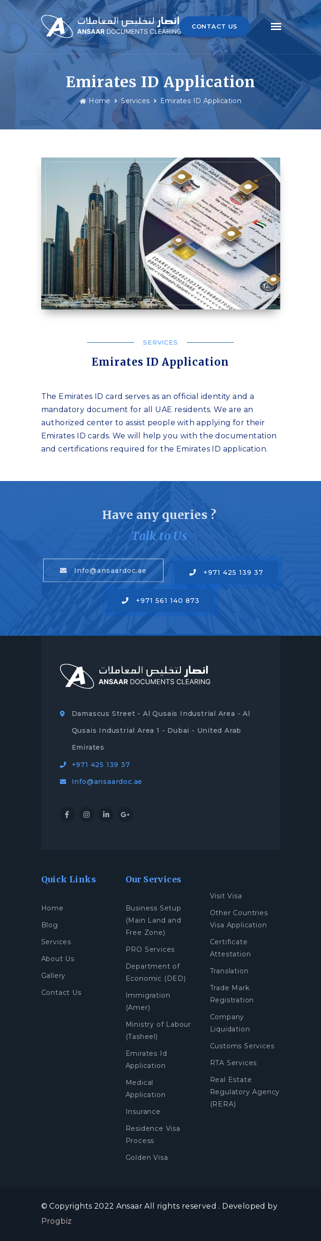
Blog (49, 925)
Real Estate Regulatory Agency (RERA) (245, 1092)
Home (95, 101)
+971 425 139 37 (226, 572)
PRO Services (150, 949)
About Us (58, 959)
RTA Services (233, 1063)
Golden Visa (147, 1157)
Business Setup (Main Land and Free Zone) (153, 920)
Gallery (53, 975)
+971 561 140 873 (161, 600)
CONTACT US (215, 26)
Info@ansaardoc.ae (103, 570)
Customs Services (242, 1046)
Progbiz (56, 1221)
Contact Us (61, 992)
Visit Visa (226, 896)
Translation (229, 971)
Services (135, 101)
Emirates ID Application (200, 101)
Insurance (143, 1111)
